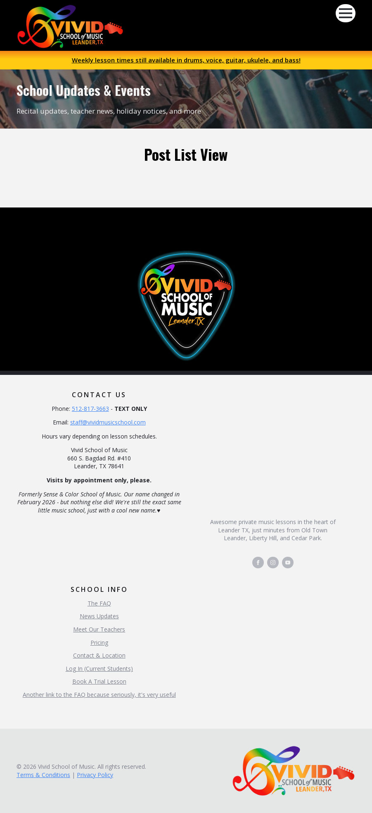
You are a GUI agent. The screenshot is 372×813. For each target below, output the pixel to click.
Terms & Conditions (43, 775)
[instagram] (273, 562)
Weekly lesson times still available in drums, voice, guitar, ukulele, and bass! (186, 60)
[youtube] (288, 562)
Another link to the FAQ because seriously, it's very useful (99, 695)
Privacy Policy (95, 775)
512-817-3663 (90, 408)
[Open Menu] (345, 13)
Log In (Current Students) (99, 668)
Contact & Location (99, 655)
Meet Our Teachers (99, 629)
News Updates (99, 616)
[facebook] (258, 562)
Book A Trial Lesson (99, 681)
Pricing (99, 642)
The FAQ (99, 603)
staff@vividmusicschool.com (108, 422)
